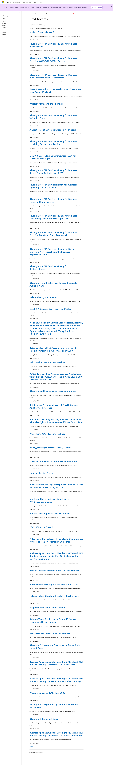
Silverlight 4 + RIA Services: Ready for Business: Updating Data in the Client (53, 186)
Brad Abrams (47, 14)
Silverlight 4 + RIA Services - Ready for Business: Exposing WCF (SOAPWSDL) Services (54, 59)
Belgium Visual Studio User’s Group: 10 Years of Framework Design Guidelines (53, 620)
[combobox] (11, 16)
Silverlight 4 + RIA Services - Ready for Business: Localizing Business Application (54, 142)
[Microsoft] (3, 2)
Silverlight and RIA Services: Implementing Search (54, 391)
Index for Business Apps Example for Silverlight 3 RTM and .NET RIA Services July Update (56, 486)
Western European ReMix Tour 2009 (47, 692)
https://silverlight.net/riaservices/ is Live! (50, 447)
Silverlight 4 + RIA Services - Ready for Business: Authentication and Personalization (54, 76)
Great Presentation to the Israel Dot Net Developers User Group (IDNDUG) (55, 90)
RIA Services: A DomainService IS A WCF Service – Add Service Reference (54, 406)
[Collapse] (19, 12)
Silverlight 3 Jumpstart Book (44, 718)
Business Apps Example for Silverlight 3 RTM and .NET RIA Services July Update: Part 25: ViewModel (56, 663)
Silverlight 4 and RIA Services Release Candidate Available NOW (53, 284)
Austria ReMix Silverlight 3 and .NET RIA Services (54, 584)
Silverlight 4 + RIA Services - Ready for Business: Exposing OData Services (54, 200)
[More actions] (82, 14)
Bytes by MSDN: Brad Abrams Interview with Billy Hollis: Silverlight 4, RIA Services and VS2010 (54, 349)
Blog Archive (38, 14)
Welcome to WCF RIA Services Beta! (47, 433)
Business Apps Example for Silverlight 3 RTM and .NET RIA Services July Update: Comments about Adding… (56, 680)
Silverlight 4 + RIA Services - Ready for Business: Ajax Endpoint (54, 45)
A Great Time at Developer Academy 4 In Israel (53, 129)
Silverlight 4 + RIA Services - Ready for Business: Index (49, 267)
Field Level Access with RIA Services (47, 362)
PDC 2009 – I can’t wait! (41, 527)
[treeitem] (11, 19)
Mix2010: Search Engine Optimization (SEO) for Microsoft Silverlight (53, 157)
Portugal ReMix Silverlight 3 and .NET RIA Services (54, 570)
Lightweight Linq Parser (41, 473)
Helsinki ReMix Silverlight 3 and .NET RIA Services (54, 595)
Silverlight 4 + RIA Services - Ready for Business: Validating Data (54, 116)
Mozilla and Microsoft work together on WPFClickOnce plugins (49, 500)
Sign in (109, 2)
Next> (31, 746)
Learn (31, 14)
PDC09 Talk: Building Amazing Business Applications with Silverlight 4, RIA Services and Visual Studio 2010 (56, 421)
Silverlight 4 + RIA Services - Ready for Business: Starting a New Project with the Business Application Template (54, 251)
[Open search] (105, 2)
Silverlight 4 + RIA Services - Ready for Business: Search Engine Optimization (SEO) (54, 171)
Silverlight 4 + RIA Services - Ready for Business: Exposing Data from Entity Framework (54, 234)
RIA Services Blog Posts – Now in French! (50, 513)
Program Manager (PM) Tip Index (46, 103)
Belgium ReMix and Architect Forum (47, 607)
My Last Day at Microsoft (42, 32)
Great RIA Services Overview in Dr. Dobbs (50, 308)
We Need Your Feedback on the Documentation (53, 461)
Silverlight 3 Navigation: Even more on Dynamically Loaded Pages (55, 646)
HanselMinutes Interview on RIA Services (50, 633)
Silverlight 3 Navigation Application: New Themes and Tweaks (54, 706)
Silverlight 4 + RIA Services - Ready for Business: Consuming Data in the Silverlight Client (54, 217)
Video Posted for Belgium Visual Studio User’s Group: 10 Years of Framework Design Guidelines (56, 540)
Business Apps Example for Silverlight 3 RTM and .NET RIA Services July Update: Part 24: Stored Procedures (56, 734)
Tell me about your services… (44, 297)
